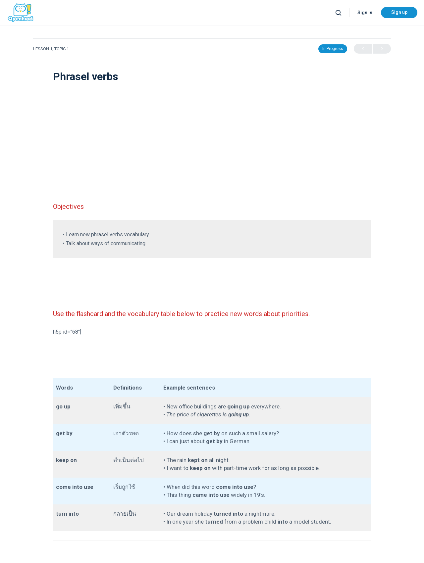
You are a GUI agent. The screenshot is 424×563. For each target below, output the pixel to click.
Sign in (364, 12)
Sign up (399, 12)
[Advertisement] (212, 132)
